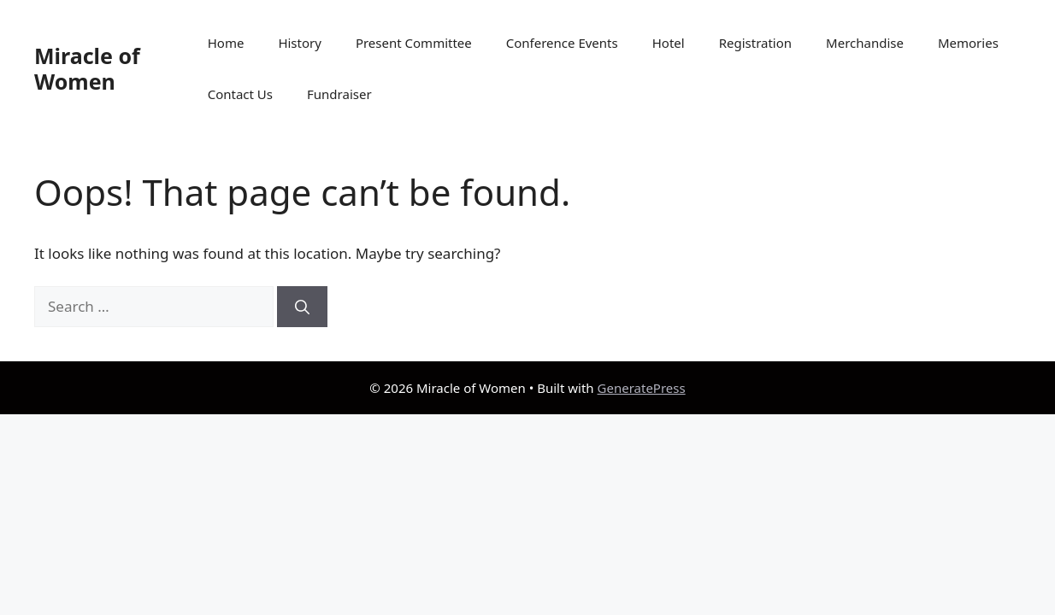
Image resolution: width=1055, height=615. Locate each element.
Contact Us (240, 93)
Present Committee (414, 42)
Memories (968, 42)
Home (226, 42)
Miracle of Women (87, 68)
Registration (755, 42)
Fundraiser (339, 93)
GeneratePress (642, 387)
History (299, 42)
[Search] (302, 306)
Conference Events (562, 42)
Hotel (668, 42)
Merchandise (865, 42)
